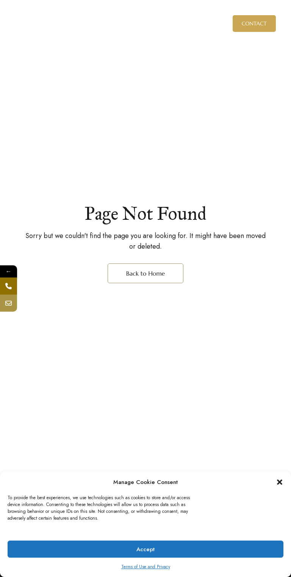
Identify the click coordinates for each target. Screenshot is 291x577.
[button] (279, 482)
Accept (145, 549)
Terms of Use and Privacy (145, 566)
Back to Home (145, 273)
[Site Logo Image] (145, 23)
